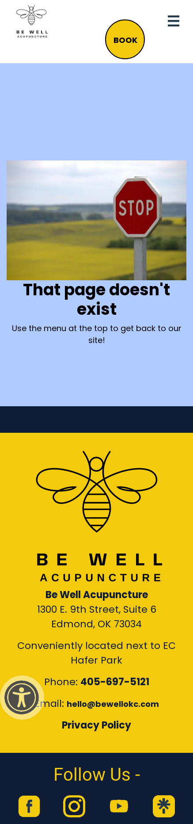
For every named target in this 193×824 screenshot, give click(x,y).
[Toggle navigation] (173, 21)
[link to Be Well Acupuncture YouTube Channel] (119, 806)
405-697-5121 (114, 682)
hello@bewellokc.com (113, 704)
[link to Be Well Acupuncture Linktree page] (164, 806)
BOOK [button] (125, 40)
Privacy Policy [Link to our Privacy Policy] (96, 725)
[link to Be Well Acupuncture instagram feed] (74, 806)
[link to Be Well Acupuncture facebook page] (29, 806)
